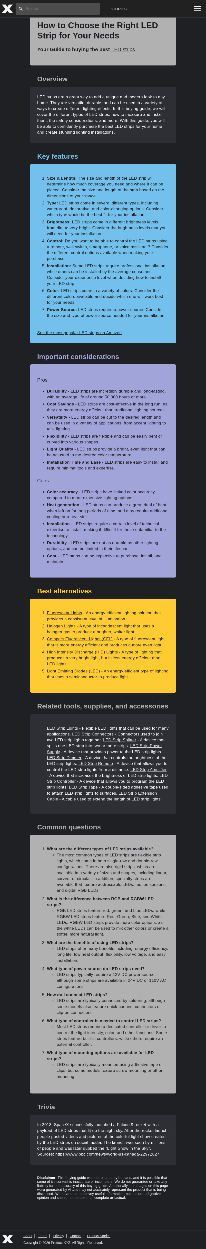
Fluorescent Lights (64, 613)
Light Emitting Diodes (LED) (73, 671)
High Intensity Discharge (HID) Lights (82, 652)
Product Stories (98, 1236)
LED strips (123, 49)
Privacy (58, 1236)
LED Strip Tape (83, 787)
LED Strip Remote (95, 763)
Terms (42, 1236)
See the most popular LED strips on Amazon (79, 333)
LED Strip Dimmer (64, 757)
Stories (119, 9)
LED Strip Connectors (93, 734)
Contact (75, 1236)
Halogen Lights (61, 626)
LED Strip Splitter (119, 740)
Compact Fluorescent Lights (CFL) (80, 639)
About (27, 1236)
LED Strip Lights (62, 728)
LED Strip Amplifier (148, 769)
